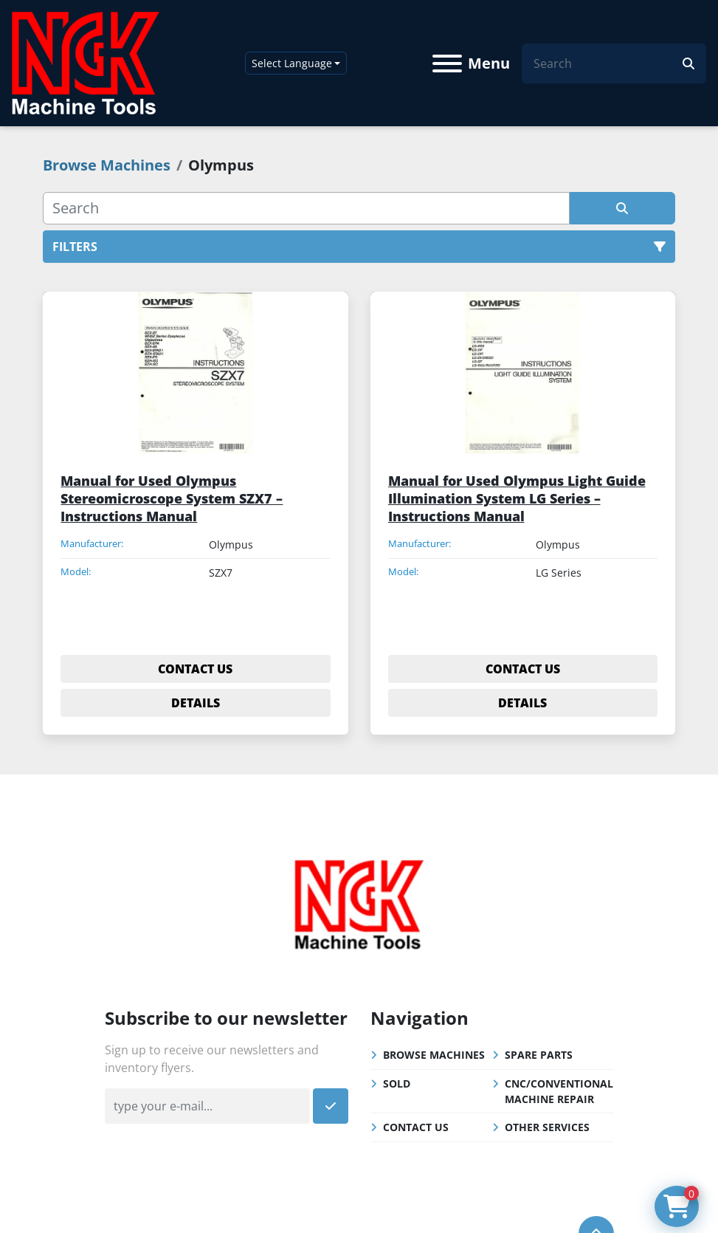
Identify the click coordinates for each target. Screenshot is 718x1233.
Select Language (292, 63)
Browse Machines (434, 1055)
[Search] (608, 63)
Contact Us (416, 1127)
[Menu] (447, 63)
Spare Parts (539, 1055)
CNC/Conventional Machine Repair (559, 1091)
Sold (396, 1083)
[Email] (207, 1106)
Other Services (547, 1127)
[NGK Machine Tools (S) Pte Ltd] (358, 902)
